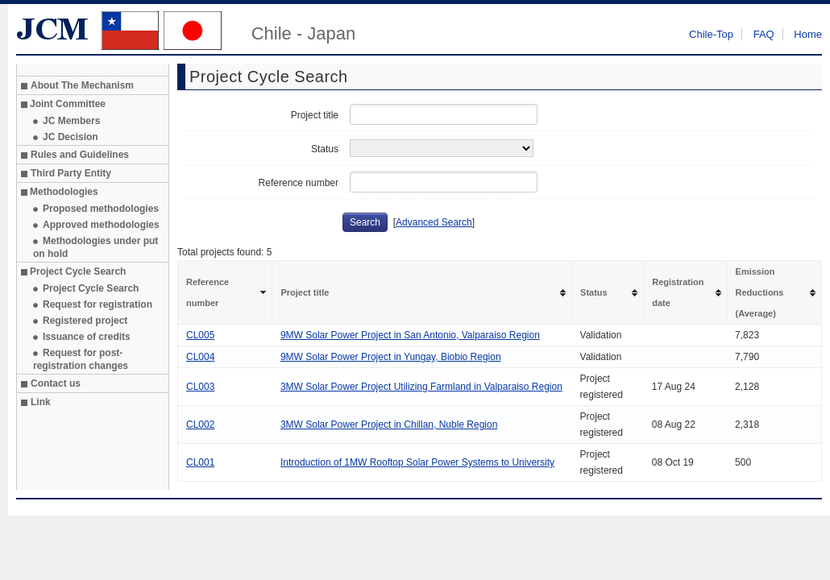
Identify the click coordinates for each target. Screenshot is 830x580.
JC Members (71, 120)
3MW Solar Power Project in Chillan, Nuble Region (388, 424)
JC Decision (70, 137)
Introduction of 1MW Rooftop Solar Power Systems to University (417, 462)
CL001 (200, 462)
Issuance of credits (87, 336)
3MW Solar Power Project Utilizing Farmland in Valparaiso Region (421, 386)
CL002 (200, 424)
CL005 (200, 335)
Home (808, 34)
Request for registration (97, 304)
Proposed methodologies (101, 208)
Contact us (56, 383)
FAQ (763, 34)
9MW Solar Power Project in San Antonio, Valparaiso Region (410, 335)
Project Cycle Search (91, 288)
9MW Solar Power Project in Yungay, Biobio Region (390, 356)
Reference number (298, 182)
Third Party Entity (71, 173)
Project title (314, 115)
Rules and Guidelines (80, 154)
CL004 (200, 356)
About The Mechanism (82, 85)
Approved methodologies (101, 224)
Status (324, 149)
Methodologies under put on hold (95, 247)
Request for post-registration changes (80, 359)
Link (41, 402)
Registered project (85, 320)
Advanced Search (434, 222)
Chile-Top (711, 34)
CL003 (200, 386)
